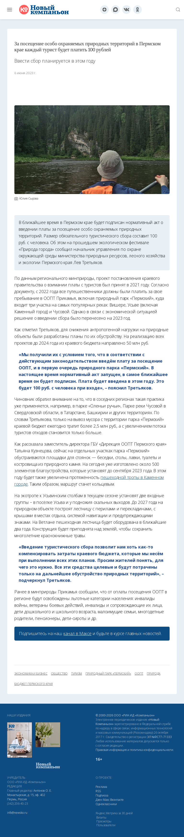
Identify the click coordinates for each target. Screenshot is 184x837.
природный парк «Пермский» (108, 674)
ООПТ (139, 674)
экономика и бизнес (30, 674)
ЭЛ (159, 737)
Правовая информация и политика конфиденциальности (134, 750)
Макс (106, 800)
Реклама (101, 787)
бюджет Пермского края (33, 684)
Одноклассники (106, 804)
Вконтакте (117, 800)
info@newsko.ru (17, 813)
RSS (98, 791)
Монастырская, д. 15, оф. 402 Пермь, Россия (26, 797)
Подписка (102, 795)
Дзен (99, 800)
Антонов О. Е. (43, 791)
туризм (76, 674)
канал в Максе (77, 633)
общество (59, 674)
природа (154, 674)
